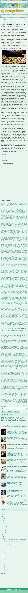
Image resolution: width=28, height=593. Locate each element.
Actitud (12, 206)
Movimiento (25, 334)
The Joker (9, 393)
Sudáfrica (7, 388)
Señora (18, 380)
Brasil (10, 228)
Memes (2, 328)
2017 (14, 203)
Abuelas (5, 205)
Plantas (20, 353)
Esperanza (9, 280)
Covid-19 (20, 248)
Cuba (9, 251)
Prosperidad (11, 359)
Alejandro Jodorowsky (16, 210)
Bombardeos (17, 226)
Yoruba (2, 406)
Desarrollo (21, 257)
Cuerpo (9, 252)
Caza (26, 237)
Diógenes (9, 266)
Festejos (15, 287)
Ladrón (2, 313)
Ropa (16, 371)
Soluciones (2, 386)
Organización (8, 342)
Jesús (20, 307)
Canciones (22, 232)
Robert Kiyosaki (15, 370)
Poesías (13, 354)
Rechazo (10, 362)
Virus (14, 403)
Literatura (18, 316)
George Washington (14, 293)
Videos (23, 401)
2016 (11, 203)
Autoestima (20, 222)
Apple (14, 218)
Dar (24, 253)
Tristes (13, 395)
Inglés (12, 303)
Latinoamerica (8, 313)
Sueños (10, 388)
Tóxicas (16, 394)
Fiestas (19, 287)
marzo (3, 549)
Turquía (25, 395)
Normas (2, 340)
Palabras (2, 345)
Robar (11, 370)
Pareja (9, 347)
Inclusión (7, 302)
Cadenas (10, 230)
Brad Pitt (7, 228)
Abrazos (20, 204)
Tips (26, 393)
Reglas (5, 365)
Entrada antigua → (23, 158)
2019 (2, 560)
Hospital (25, 298)
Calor (2, 231)
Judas (23, 309)
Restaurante (3, 368)
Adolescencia (14, 208)
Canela (2, 233)
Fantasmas (25, 285)
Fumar (5, 291)
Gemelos (25, 292)
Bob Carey (5, 226)
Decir (8, 254)
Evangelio (25, 283)
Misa (9, 333)
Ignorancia (8, 301)
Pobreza (6, 354)
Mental (9, 330)
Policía (19, 354)
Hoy (4, 299)
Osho (7, 344)
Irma (18, 305)
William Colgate (22, 405)
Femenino (21, 286)
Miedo (8, 331)
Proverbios (2, 360)
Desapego (16, 257)
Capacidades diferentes (22, 233)
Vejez (26, 399)
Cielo (19, 240)
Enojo (21, 277)
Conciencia (17, 245)
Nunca (12, 340)
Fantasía (21, 285)
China (4, 240)
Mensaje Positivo (16, 328)
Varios (17, 399)
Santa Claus (23, 375)
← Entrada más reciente (6, 158)
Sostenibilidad (3, 387)
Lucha (2, 318)
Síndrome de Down (13, 382)
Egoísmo (12, 272)
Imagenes (20, 301)
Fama (9, 285)
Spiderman (9, 387)
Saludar (14, 373)
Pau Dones (9, 348)
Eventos (2, 284)
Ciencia (21, 240)
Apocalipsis (11, 218)
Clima (14, 241)
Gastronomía (13, 292)
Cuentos (25, 251)
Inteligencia (3, 304)
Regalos (2, 365)
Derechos (25, 256)
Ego (9, 272)
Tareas (9, 390)
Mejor (26, 327)
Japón (11, 307)
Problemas (7, 357)
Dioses (16, 266)
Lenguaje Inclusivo (12, 314)
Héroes (2, 297)
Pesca (8, 352)
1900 (7, 203)
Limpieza (6, 316)
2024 (2, 516)
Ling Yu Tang (10, 316)
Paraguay (22, 346)
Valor (8, 399)
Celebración (3, 238)
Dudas (13, 270)
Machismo (21, 318)
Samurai (19, 373)
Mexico (22, 330)
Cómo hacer (19, 244)
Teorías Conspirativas (20, 392)
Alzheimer (2, 212)
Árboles (13, 219)
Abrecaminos (25, 204)
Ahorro (15, 209)
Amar (16, 212)
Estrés (11, 283)
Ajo (20, 209)
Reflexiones (21, 363)
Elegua (11, 273)
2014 (9, 203)
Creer (7, 250)
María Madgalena (7, 323)
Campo (15, 232)
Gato (17, 292)
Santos (22, 378)
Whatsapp (12, 405)
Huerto (6, 299)
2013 (2, 573)
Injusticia (16, 303)
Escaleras (2, 279)
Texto (5, 393)
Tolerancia (2, 394)
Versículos (25, 400)
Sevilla (11, 381)
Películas (20, 349)
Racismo (9, 361)
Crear (24, 248)
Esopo (23, 279)
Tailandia (20, 389)
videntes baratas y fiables (8, 147)
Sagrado (16, 372)
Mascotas (14, 324)
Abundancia (13, 205)
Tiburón (13, 393)
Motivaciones (16, 334)
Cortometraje (3, 248)
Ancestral (21, 213)
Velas (2, 400)
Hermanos (25, 296)
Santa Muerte (20, 376)
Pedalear (8, 349)
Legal (2, 314)
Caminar (22, 231)
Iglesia (4, 301)
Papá (20, 345)
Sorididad (17, 386)
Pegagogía (12, 349)
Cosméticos (8, 248)
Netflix (2, 339)
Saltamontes (3, 373)
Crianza (10, 250)
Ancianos (3, 215)
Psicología (10, 360)
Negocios (15, 337)
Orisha (19, 342)
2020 (18, 203)
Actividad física (18, 206)
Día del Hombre (14, 260)
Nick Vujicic (12, 339)
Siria (23, 382)
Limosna (2, 316)
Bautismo (15, 224)
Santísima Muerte (8, 378)
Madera (2, 319)
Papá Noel (10, 346)
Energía (25, 276)
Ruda (24, 371)
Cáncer (18, 232)
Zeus (6, 406)
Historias (17, 297)
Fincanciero (11, 288)
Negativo (11, 337)
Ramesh (12, 361)
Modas (17, 333)
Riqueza (2, 370)
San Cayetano (5, 374)
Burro (16, 229)
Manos (11, 322)
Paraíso (25, 346)
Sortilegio (25, 386)
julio (3, 532)
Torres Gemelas (12, 394)
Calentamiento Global (22, 230)
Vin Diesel (7, 402)
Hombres (3, 298)
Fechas (7, 286)
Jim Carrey (25, 307)
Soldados (7, 385)
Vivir (20, 403)
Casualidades (6, 237)
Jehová (17, 307)
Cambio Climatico (13, 231)
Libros (25, 315)
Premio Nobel (18, 355)
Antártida (13, 216)
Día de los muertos (18, 259)
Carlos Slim (10, 236)
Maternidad (11, 325)
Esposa (19, 281)
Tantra (26, 389)
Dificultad (2, 266)
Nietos (17, 339)
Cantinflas (15, 233)
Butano (23, 229)
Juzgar (19, 310)
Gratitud (5, 294)
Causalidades (18, 237)
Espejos (2, 280)
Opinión (15, 341)
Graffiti (26, 293)
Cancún (26, 232)
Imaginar (25, 301)
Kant (22, 310)
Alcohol (6, 210)
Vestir (2, 401)
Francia (2, 290)
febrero (3, 551)
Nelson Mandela (24, 337)
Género (6, 293)
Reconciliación (20, 362)
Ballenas (25, 223)
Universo (5, 398)
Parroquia (12, 347)
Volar (26, 403)
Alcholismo (3, 210)
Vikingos (2, 402)
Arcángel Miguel (19, 219)
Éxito (9, 284)
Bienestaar (17, 225)
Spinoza (13, 387)
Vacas (26, 398)
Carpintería (14, 236)
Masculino (25, 324)
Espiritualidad (14, 281)
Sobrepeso (7, 383)
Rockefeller (2, 371)
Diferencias (25, 265)
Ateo (10, 222)
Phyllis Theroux (19, 352)
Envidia (17, 278)
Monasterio (25, 333)
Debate (2, 254)
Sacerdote (11, 372)
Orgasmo (13, 342)
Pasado (16, 347)
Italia (23, 305)
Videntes (12, 19)
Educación (25, 271)
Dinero (6, 266)
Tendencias (5, 392)
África (2, 209)
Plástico (23, 353)
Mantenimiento (15, 322)
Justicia (12, 310)
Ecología (21, 270)
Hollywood (25, 297)
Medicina (3, 327)
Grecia (9, 294)
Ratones (22, 361)
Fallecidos (6, 285)
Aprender (17, 218)
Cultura (25, 252)
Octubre (2, 341)
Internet (21, 304)
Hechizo (21, 296)
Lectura (23, 313)
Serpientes (6, 381)
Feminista (8, 287)
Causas (23, 237)
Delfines (25, 254)
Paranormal (3, 347)
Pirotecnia (6, 353)
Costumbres (15, 248)
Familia (12, 285)
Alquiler (21, 211)
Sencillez (5, 380)
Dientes (15, 265)
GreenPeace (12, 294)
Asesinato (25, 220)
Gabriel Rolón (22, 291)
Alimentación (7, 211)
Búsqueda (19, 229)
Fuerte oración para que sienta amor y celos (15, 430)
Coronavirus (15, 247)
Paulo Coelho (13, 348)
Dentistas (2, 256)
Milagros (22, 331)
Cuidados (13, 252)
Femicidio (25, 286)
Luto (15, 318)
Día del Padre (24, 260)
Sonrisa (10, 386)
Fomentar (18, 288)
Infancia (22, 302)
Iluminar (16, 301)
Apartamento (6, 218)
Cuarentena (5, 251)
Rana (15, 361)
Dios (13, 266)
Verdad (21, 400)
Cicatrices (13, 240)
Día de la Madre (11, 259)
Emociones (25, 273)
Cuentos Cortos (4, 252)
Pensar (25, 349)
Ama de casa (7, 212)
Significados (3, 382)
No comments (16, 26)
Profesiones (20, 357)
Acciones (2, 206)
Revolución (12, 368)
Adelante (2, 208)
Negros (19, 337)
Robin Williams (22, 370)
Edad (2, 271)
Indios (18, 302)
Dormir (4, 270)
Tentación (14, 392)
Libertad (22, 315)
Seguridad (18, 379)
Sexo (13, 381)
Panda (7, 345)
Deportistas (17, 256)
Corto (26, 247)
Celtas (15, 238)
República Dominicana (5, 367)
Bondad (25, 226)
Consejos (14, 246)
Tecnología (19, 390)
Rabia (6, 361)
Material (7, 325)
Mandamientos (3, 322)
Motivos (21, 334)
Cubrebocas (18, 251)
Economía (25, 270)
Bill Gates (21, 225)
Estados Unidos (24, 281)
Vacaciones (22, 398)
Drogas (10, 270)
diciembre (4, 522)
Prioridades (3, 357)
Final (4, 288)
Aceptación (6, 206)
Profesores (25, 357)
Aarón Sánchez (3, 204)
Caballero (2, 230)
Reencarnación (10, 363)
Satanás (25, 378)
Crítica (23, 250)
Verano (19, 400)
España (25, 279)
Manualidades (24, 322)
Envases (14, 278)
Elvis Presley (15, 273)
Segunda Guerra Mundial (11, 379)
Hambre (17, 296)
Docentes (2, 269)
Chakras (6, 239)
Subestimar (3, 388)
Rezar (17, 368)
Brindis (16, 228)
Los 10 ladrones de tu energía (12, 437)
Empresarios (3, 276)
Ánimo (21, 215)
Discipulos (25, 266)
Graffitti (2, 294)
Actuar (26, 206)
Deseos (6, 258)
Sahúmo (20, 372)
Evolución (6, 284)
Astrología (8, 222)
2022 (20, 203)
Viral (8, 403)
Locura (2, 317)
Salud (9, 373)
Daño (22, 253)
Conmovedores (8, 246)
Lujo (11, 318)
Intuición (25, 304)
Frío (17, 290)
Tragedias (2, 395)
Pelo (23, 349)
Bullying (12, 229)
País (23, 344)
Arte (14, 220)
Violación (14, 402)
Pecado (2, 349)
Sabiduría (3, 372)
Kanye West (25, 310)
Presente (10, 356)
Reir (10, 365)
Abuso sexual (19, 205)
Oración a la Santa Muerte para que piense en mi (16, 444)
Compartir (25, 244)
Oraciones (3, 342)
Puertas (26, 360)
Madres (17, 319)
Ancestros (25, 213)
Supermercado (8, 389)
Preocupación (6, 356)
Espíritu (13, 280)
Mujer (18, 335)
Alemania (2, 211)
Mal (16, 321)
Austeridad (13, 222)
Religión (21, 365)
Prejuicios (14, 355)
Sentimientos (9, 380)
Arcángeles (25, 219)
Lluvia (26, 316)
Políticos (25, 354)
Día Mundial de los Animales (11, 264)
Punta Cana (3, 361)
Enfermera (9, 277)
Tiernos (20, 393)
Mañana (2, 323)
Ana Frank (18, 213)
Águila (12, 209)
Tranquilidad (7, 395)
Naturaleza (3, 337)
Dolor (9, 269)
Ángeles (7, 215)
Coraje (6, 247)
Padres (20, 344)
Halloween (14, 296)
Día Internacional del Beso (15, 263)
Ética (22, 283)
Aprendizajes (22, 218)
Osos (9, 344)
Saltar (6, 373)
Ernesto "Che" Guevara (23, 278)
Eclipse (18, 270)
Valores (14, 399)
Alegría (9, 210)
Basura (11, 224)
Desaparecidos (11, 257)
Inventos (6, 305)
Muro (5, 336)
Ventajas (15, 400)
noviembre (4, 524)
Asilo (5, 222)
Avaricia (2, 223)
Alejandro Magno (24, 210)
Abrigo (2, 205)
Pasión (22, 347)
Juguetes (9, 310)
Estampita (2, 283)
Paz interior (25, 348)
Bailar (23, 223)
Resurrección (7, 368)
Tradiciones (25, 394)
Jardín (14, 307)
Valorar (10, 399)
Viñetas (10, 402)
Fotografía (22, 288)
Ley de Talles (7, 315)
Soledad (11, 385)
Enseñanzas (24, 277)
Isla (19, 305)
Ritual (8, 370)
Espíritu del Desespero (19, 280)
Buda (22, 228)
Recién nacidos (14, 362)
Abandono (9, 204)
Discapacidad (20, 266)
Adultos (21, 208)
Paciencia (17, 344)
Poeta (16, 354)
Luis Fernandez (7, 318)
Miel (11, 331)
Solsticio (20, 385)
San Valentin (13, 375)
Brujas (19, 228)
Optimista (25, 341)
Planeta (13, 353)
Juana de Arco (14, 309)
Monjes (2, 334)
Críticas (25, 250)
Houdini (2, 299)
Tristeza (16, 395)
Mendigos (9, 328)
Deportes (13, 256)
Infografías (3, 303)
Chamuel (13, 239)
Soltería (26, 385)
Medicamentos (24, 325)
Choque (10, 240)
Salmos (25, 372)
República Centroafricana (13, 366)
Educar (2, 272)
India (15, 302)
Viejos (26, 401)
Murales (2, 336)
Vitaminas (17, 403)
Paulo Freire (19, 348)
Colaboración (11, 243)
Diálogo (18, 264)
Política (21, 354)
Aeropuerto (25, 208)
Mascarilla (9, 324)
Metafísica (16, 330)
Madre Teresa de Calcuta (9, 319)
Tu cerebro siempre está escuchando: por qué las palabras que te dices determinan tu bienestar (16, 491)
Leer (26, 313)
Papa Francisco (24, 345)
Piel (26, 352)
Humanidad (12, 299)
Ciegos (17, 240)
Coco (26, 241)
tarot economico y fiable (20, 124)
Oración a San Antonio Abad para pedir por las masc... (15, 539)
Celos (12, 238)
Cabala (26, 229)
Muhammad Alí (13, 335)
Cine (26, 240)
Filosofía (22, 287)
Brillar (13, 228)
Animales (18, 215)
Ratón (20, 361)
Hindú (10, 297)
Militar (26, 331)
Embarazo (20, 273)
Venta (12, 400)
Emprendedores (24, 274)
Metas (20, 330)
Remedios (25, 365)
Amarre (19, 212)
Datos (26, 253)
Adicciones (6, 208)
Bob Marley (10, 226)
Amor (10, 214)
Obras (22, 340)
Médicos (7, 327)
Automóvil (25, 222)
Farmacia (2, 286)
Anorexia (5, 216)
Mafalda (2, 321)
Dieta (18, 265)
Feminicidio (3, 287)
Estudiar (15, 283)
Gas (9, 292)
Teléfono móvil (24, 390)
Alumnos (25, 211)
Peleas (16, 349)
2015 (2, 569)
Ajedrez (18, 209)
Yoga (26, 405)
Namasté (21, 336)
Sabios (7, 372)
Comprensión (7, 245)
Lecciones (17, 313)
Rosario (19, 371)
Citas (4, 241)
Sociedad (16, 383)
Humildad (17, 299)
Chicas (26, 239)
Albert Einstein (24, 209)
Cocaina (21, 241)
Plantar (17, 353)
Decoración (16, 254)
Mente (12, 330)
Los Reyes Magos (20, 317)
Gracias (22, 293)
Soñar (13, 386)
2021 (2, 556)
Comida (14, 244)
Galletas (2, 292)
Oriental (16, 342)
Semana (22, 379)
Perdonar (2, 350)
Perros (15, 350)
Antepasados (18, 216)
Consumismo (25, 246)
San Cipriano (10, 374)
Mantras (19, 322)
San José (20, 374)
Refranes (25, 363)
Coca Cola (17, 241)
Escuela (15, 279)
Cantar (11, 233)
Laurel (13, 313)
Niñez (20, 339)
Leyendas (13, 315)
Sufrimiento (18, 388)
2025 (2, 514)
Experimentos (13, 284)
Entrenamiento (6, 278)
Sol (5, 385)
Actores (22, 206)
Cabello (5, 230)
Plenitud (2, 354)
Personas (3, 352)
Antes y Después (24, 216)
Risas (6, 370)
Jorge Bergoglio (11, 308)
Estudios (19, 283)
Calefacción (16, 230)
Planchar (10, 353)
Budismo (25, 228)
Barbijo (4, 224)
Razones (25, 361)
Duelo (16, 270)
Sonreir (6, 386)
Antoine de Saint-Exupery (5, 217)
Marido (12, 323)
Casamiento (25, 236)
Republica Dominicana (23, 366)
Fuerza (2, 291)
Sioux (21, 382)
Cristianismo (18, 250)
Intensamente (17, 304)
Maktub (13, 321)
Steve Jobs (21, 387)
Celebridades (8, 238)
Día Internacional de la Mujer (19, 261)
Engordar (18, 277)
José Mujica (24, 308)
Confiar (2, 246)
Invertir (9, 305)
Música (8, 336)
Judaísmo (19, 309)
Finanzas (7, 288)
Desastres (25, 257)
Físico (15, 288)
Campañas (7, 232)
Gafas (26, 291)
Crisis (13, 250)
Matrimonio (16, 325)
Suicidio (22, 388)
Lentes (17, 314)
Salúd (11, 373)
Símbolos (7, 382)
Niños (23, 339)
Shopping (25, 381)
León (20, 314)
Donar (2, 270)
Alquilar (18, 211)
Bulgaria (9, 229)
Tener (9, 392)
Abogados (13, 204)
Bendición (25, 224)
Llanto (21, 316)
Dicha (8, 265)
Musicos (12, 336)
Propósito (6, 359)
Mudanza (2, 335)
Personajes (24, 350)
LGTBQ (19, 315)
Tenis (11, 392)
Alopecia (14, 211)
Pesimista (12, 352)
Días (2, 265)
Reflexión (15, 363)
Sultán (26, 388)
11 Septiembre (3, 203)
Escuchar (11, 279)
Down (7, 270)
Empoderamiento (17, 274)
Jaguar (26, 305)
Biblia (9, 225)
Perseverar (19, 350)
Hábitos (4, 296)
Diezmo (21, 265)
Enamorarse (9, 276)
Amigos (2, 213)
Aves (8, 223)
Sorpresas (21, 386)
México (26, 330)
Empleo (11, 274)
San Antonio (24, 373)
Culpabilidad (18, 252)
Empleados (7, 274)
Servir (9, 381)
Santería (2, 378)
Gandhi (6, 292)
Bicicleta (12, 225)
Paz (22, 348)
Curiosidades (14, 253)
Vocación (23, 403)
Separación (21, 380)
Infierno (26, 302)
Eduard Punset (12, 271)
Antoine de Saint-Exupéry (14, 217)
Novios (9, 340)
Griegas (16, 294)
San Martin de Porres (7, 375)
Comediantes (3, 244)
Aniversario (25, 215)
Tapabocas (3, 390)
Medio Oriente (18, 327)
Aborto (16, 204)
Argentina (3, 220)
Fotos (26, 288)
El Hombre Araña (22, 272)
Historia (12, 297)
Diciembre (11, 265)
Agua (9, 209)
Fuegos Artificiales (24, 290)
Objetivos (15, 340)
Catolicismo (12, 237)
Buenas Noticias (4, 229)
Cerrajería (2, 239)
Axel (13, 223)
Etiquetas (10, 411)
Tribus (10, 395)
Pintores (2, 353)
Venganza (9, 400)
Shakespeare (21, 381)
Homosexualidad (12, 298)
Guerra (19, 294)
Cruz (2, 251)
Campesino (11, 232)
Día (16, 258)
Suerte (14, 388)
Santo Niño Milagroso (16, 378)
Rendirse (2, 366)
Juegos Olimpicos (4, 310)
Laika (5, 313)
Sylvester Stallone (15, 389)
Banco (2, 224)
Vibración (13, 401)
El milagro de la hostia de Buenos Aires (14, 452)
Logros (5, 317)
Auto (17, 222)
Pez (14, 352)
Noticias (5, 340)
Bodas (14, 226)
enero (3, 553)
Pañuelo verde (15, 345)
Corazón (10, 247)
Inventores (3, 305)
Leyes (16, 315)
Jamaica (8, 307)
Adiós (10, 208)
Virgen (10, 403)
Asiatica (2, 222)
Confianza (25, 245)
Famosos (17, 285)
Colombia (22, 243)
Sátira (2, 379)
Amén (22, 212)
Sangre (19, 375)
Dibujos (4, 265)
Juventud (16, 310)
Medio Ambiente (12, 327)
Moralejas (11, 334)
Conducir (21, 245)
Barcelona (8, 224)
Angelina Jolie (12, 215)
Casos (2, 237)
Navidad (7, 337)
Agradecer (6, 209)
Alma (12, 211)
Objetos (18, 340)
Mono (5, 334)
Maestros (25, 319)
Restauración (25, 367)
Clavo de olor (10, 241)
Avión (10, 223)
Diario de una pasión (23, 264)
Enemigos (20, 276)
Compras (2, 245)
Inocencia (20, 303)
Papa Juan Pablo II (4, 346)
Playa (26, 353)
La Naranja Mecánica (23, 311)
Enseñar (2, 278)
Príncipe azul (24, 356)
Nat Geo (25, 336)
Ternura (2, 393)
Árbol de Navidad (8, 219)
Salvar (17, 373)
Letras (23, 314)
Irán (16, 305)
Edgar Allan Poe (6, 271)
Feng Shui (12, 287)
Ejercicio (16, 272)
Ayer (15, 223)
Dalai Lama (19, 253)
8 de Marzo (25, 203)
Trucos (20, 395)
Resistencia (16, 367)
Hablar (7, 296)
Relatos (17, 365)
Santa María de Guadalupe (10, 376)
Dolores (12, 269)
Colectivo (15, 243)
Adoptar (18, 208)
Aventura (5, 223)
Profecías (16, 357)
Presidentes (15, 356)
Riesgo (23, 368)
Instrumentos (25, 303)
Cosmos (11, 248)
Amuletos (14, 213)
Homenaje (7, 298)
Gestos (19, 293)
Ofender (7, 341)
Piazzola (23, 352)
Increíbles (12, 302)
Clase (7, 241)
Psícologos (19, 360)
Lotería (26, 317)
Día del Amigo (8, 260)
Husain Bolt (24, 299)
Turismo (22, 395)
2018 (16, 203)
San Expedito (16, 374)
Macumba (25, 318)
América (25, 212)
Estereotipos (7, 283)
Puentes (23, 360)
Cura (6, 253)
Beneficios (3, 225)
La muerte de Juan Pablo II (8, 546)
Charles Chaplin (19, 239)
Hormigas (17, 298)
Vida (17, 401)
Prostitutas (17, 359)
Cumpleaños (3, 253)
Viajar (4, 401)
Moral (7, 334)
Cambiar (8, 231)
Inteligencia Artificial (10, 304)
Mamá (26, 321)
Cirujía (2, 241)
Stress (26, 387)
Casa (22, 236)
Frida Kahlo (14, 290)
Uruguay (12, 398)
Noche (26, 339)
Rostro (22, 371)
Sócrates (2, 385)
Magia (5, 321)
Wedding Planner (7, 405)
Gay (22, 292)
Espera (5, 280)
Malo (19, 321)
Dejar (23, 254)
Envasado (11, 278)
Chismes (7, 240)
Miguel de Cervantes (16, 331)
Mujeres (22, 335)
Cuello (22, 251)
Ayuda (17, 223)
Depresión (22, 256)
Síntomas (18, 382)
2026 (2, 512)
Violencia (19, 402)
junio (3, 534)
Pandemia (11, 345)
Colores (26, 243)
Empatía (2, 274)
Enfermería (14, 277)
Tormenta (6, 394)
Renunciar (6, 366)
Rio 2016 (25, 368)
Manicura (8, 322)
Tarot (9, 19)
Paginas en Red (5, 26)
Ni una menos (7, 339)
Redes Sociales (4, 363)
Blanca (2, 226)
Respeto (20, 367)
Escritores (7, 279)
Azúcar (20, 223)
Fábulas (17, 284)
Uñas (9, 398)
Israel (21, 305)
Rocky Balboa (7, 371)
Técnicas (15, 390)
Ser (24, 380)
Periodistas (11, 350)
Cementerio (18, 238)
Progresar (2, 359)
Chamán (10, 239)
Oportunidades (20, 341)
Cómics (10, 244)
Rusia (26, 371)
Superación (3, 389)
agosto (3, 530)
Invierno (12, 305)
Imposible (3, 302)
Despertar (10, 258)
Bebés (18, 224)
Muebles (5, 335)
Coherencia (6, 243)
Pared (6, 347)
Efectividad (6, 272)
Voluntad (2, 405)
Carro (17, 236)
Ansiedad (10, 216)
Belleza (21, 224)
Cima (24, 240)
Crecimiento (3, 250)
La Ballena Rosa (16, 311)
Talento (23, 389)
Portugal (2, 355)
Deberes (5, 254)
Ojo (10, 341)
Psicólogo (15, 360)
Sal (22, 372)
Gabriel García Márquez (14, 291)
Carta (19, 236)
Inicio (2, 19)
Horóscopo (21, 298)
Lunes (13, 318)
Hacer (10, 296)
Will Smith (17, 405)
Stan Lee (17, 387)
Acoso (10, 206)
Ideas (2, 301)
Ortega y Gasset (24, 342)
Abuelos (9, 205)
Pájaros (25, 344)
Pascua (19, 347)
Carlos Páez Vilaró (4, 236)
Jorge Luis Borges (18, 308)
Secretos (5, 379)
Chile (2, 240)
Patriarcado (5, 348)
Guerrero (22, 294)
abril (3, 538)
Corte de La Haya (21, 247)
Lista (14, 316)
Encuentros (15, 276)
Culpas (22, 252)
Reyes (15, 368)
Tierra (24, 393)
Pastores (25, 347)
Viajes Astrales (8, 401)
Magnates (9, 321)
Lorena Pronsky (9, 317)
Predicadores (10, 355)
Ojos (12, 341)
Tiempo (17, 393)
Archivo (16, 411)
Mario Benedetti (17, 323)
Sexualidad (17, 381)
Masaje (4, 324)
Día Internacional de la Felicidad (7, 261)
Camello (18, 231)
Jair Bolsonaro (3, 307)
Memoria (5, 328)
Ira (14, 305)
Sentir (13, 380)
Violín (5, 403)
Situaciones (3, 383)
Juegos (26, 309)
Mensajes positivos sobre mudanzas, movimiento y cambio (14, 483)
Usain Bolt (16, 398)
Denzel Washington (7, 256)
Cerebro (25, 238)
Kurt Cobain (10, 311)
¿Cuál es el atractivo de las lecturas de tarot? (14, 24)
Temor (2, 392)
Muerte (9, 335)
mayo (3, 536)
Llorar (23, 316)
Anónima (2, 216)
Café (13, 230)
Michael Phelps (3, 331)
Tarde (7, 390)
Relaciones (13, 365)
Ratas (18, 361)
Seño (15, 380)
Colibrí (18, 243)
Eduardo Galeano (19, 271)
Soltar (23, 385)
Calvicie (4, 231)
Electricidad (7, 273)
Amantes (12, 212)
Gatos (20, 292)
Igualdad (12, 301)
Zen (4, 406)
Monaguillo (21, 333)
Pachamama (12, 344)
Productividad (12, 357)
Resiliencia (12, 367)
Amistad (6, 213)
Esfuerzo (19, 279)
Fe (5, 286)
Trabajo (20, 394)
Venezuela (5, 400)
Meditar (23, 327)
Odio (5, 341)
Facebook (22, 284)
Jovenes (9, 309)
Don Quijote (16, 269)
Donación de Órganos (22, 269)
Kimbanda (6, 311)
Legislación (5, 314)
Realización (6, 362)
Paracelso (18, 346)
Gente (9, 293)
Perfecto (6, 350)
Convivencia (3, 247)
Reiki (8, 365)
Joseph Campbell (4, 309)
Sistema (25, 382)
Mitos (15, 333)
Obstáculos (25, 340)
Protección (21, 359)
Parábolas (15, 346)
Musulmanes (17, 336)
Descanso (2, 258)
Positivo (5, 355)
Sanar (17, 375)
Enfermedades (4, 277)
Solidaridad (16, 385)
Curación (9, 253)
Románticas (12, 371)
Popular (3, 411)
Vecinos (23, 399)
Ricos (20, 368)
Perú (6, 352)
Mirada (7, 333)
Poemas (9, 354)
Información (8, 303)
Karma (2, 311)
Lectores (20, 313)
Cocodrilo (2, 243)
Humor (20, 299)
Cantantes (6, 233)
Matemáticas (3, 325)
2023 (22, 203)
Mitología (12, 333)
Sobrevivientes (11, 383)
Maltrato (22, 321)
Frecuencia (10, 290)
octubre (3, 526)
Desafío (2, 257)
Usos (19, 398)
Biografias (25, 225)
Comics (7, 244)
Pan (5, 345)
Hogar (21, 297)
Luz (17, 318)
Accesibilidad (24, 205)
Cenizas (22, 238)
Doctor (6, 269)
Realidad (2, 362)
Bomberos (22, 226)
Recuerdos (25, 362)
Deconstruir (11, 254)
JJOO (2, 308)
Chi (23, 239)
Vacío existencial (4, 399)
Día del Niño (19, 260)
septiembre (4, 528)
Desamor (6, 257)
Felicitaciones (16, 286)
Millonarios (3, 333)
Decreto (20, 254)
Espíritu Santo (8, 281)
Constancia (19, 246)
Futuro (5, 19)
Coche (24, 241)
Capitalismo (3, 234)
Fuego (19, 290)
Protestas (25, 359)
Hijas (5, 297)
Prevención (20, 356)
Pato (1, 348)
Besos (7, 225)
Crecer (26, 248)
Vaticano (20, 399)
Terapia (26, 392)
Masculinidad (20, 324)
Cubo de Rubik (13, 251)
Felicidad (11, 286)
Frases (6, 290)
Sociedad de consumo (22, 383)
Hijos (7, 297)
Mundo (25, 335)
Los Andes (15, 317)
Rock (26, 370)
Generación (3, 293)
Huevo (9, 299)
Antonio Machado (22, 217)
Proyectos (6, 360)
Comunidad (12, 245)
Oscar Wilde (3, 344)
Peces (5, 349)
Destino (13, 258)
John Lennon (5, 308)
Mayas (20, 325)
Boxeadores (3, 228)
